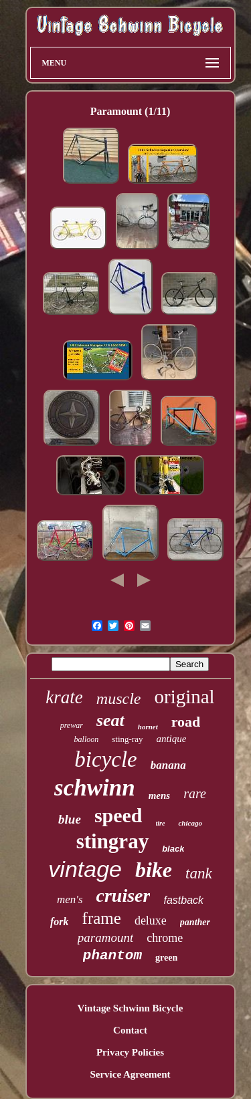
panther (195, 922)
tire (160, 823)
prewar (71, 725)
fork (59, 921)
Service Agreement (130, 1074)
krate (64, 697)
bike (153, 870)
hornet (148, 727)
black (173, 849)
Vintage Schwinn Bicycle (130, 1008)
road (186, 721)
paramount (105, 938)
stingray (112, 841)
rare (194, 793)
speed (118, 815)
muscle (118, 698)
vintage (85, 869)
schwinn (94, 788)
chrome (165, 938)
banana (168, 765)
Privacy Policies (130, 1052)
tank (198, 873)
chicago (189, 823)
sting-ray (127, 739)
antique (171, 738)
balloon (86, 739)
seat (110, 720)
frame (101, 918)
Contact (130, 1030)
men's (70, 899)
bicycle (105, 759)
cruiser (123, 895)
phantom (112, 955)
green (166, 958)
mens (160, 795)
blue (69, 819)
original (184, 696)
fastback (183, 900)
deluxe (151, 920)
